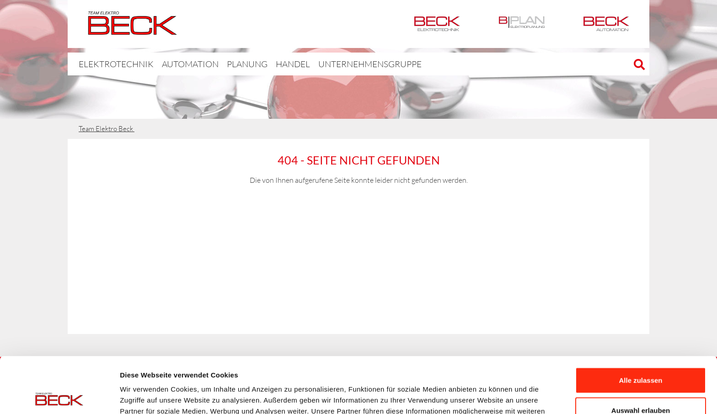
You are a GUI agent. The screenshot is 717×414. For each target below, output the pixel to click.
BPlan (522, 24)
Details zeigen (486, 396)
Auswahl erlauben (640, 354)
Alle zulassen (640, 324)
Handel (271, 63)
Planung (227, 63)
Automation (606, 24)
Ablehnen (640, 384)
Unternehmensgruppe (340, 63)
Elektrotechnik (437, 24)
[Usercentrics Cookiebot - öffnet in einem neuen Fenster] (59, 396)
